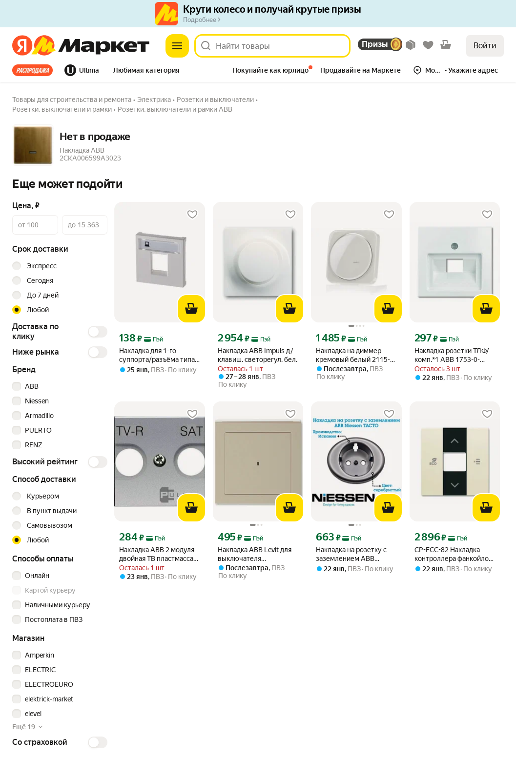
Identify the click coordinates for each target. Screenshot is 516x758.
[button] (146, 71)
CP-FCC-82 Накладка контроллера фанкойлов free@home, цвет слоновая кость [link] (453, 554)
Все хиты (32, 70)
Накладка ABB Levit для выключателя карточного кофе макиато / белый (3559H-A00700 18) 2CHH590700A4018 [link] (257, 554)
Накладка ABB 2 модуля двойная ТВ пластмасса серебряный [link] (156, 554)
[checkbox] (58, 386)
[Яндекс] (22, 46)
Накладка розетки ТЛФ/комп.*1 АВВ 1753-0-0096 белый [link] (451, 355)
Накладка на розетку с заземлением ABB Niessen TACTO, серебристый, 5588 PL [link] (351, 554)
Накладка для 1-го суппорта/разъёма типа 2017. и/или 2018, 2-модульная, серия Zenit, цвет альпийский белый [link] (157, 355)
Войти (485, 45)
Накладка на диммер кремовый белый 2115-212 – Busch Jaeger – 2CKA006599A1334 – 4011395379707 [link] (353, 355)
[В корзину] (191, 308)
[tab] (35, 70)
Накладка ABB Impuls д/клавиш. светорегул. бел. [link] (257, 355)
